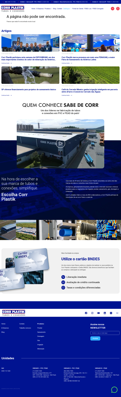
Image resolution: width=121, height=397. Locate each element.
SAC (2, 368)
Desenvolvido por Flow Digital (10, 388)
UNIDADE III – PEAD (101, 368)
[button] (60, 144)
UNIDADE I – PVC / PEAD (40, 368)
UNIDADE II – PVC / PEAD (71, 368)
